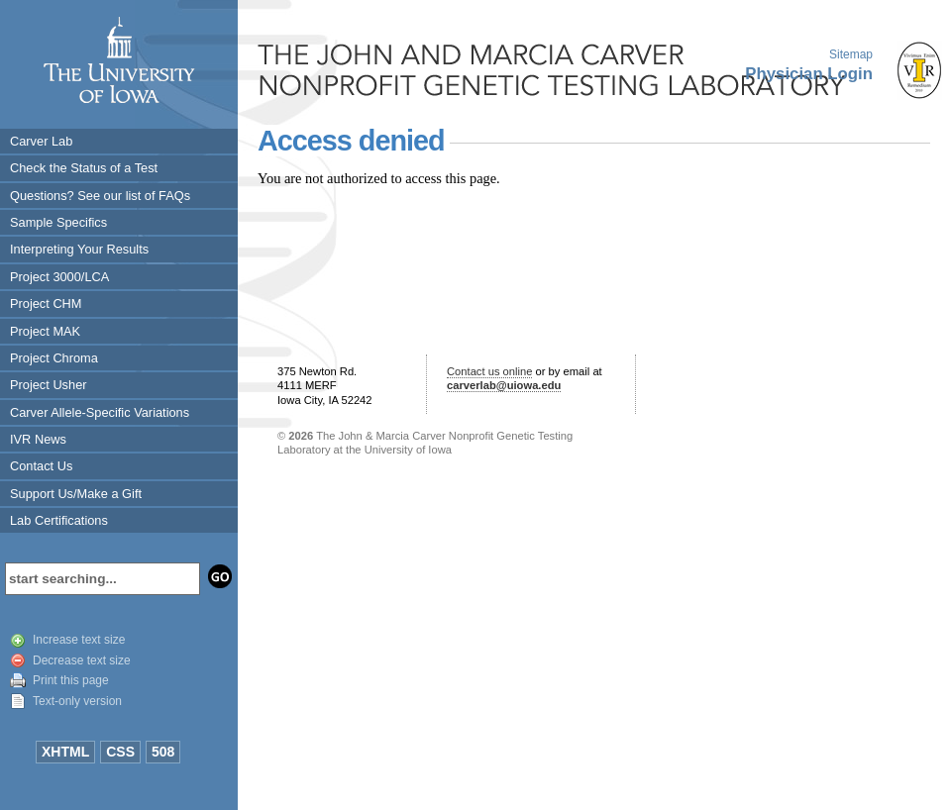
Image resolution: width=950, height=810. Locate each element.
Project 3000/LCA (59, 276)
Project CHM (46, 303)
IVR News (38, 439)
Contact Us (41, 465)
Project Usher (48, 384)
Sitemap (851, 54)
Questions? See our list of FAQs (100, 195)
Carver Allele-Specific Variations (99, 412)
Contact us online (489, 371)
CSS (120, 751)
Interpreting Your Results (79, 249)
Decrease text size (82, 660)
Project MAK (45, 331)
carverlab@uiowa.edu (504, 385)
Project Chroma (54, 358)
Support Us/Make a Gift (76, 493)
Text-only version (77, 701)
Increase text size (79, 640)
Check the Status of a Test (84, 167)
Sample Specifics (58, 222)
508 (163, 751)
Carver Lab (41, 141)
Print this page (71, 680)
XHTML (65, 751)
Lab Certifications (59, 520)
